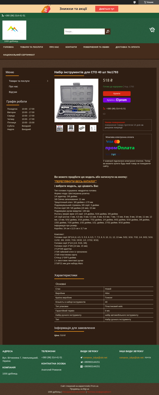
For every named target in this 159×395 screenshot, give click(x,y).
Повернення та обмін (96, 47)
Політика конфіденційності (99, 392)
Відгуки (13, 92)
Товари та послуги (31, 47)
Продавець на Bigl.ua (79, 389)
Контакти (71, 47)
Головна (8, 47)
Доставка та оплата (128, 47)
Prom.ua (94, 386)
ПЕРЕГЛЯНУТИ (65, 181)
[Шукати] (107, 31)
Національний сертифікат (19, 55)
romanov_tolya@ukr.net (95, 357)
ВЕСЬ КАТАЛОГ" (86, 181)
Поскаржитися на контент (74, 392)
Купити (116, 93)
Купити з (117, 100)
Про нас (54, 47)
